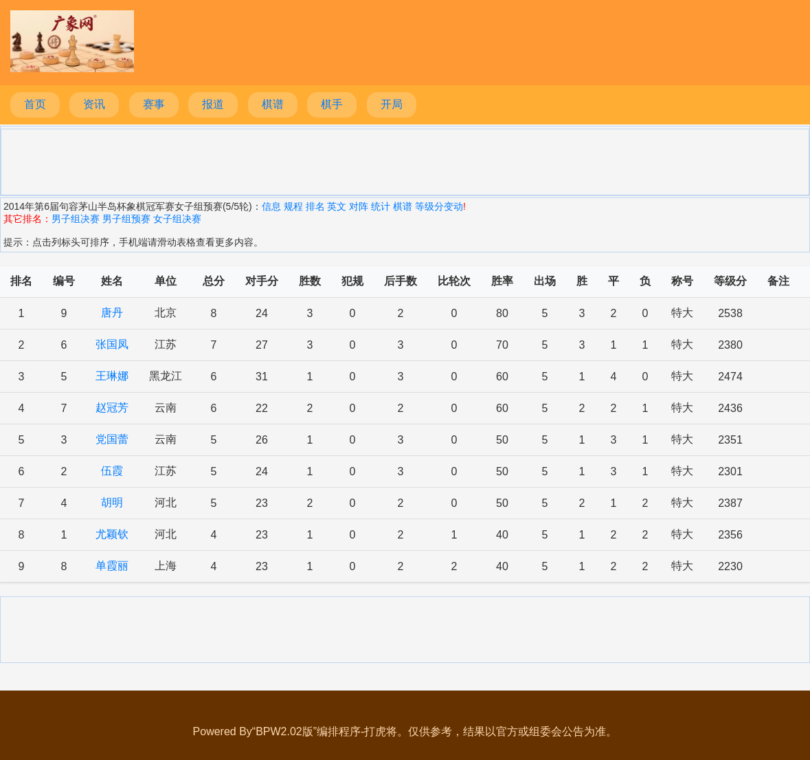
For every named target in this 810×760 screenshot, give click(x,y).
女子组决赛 (177, 218)
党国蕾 (111, 439)
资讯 (94, 104)
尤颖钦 (111, 534)
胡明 (112, 502)
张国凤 (111, 344)
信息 (271, 206)
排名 (315, 206)
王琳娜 (111, 376)
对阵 (358, 206)
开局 (392, 104)
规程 (293, 206)
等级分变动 (439, 206)
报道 (213, 104)
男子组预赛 (126, 218)
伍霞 (112, 471)
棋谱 (273, 104)
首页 (35, 104)
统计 (380, 206)
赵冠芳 (111, 407)
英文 (336, 206)
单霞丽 (111, 566)
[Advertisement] (405, 161)
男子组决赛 (76, 218)
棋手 (332, 104)
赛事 (154, 104)
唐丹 (112, 312)
